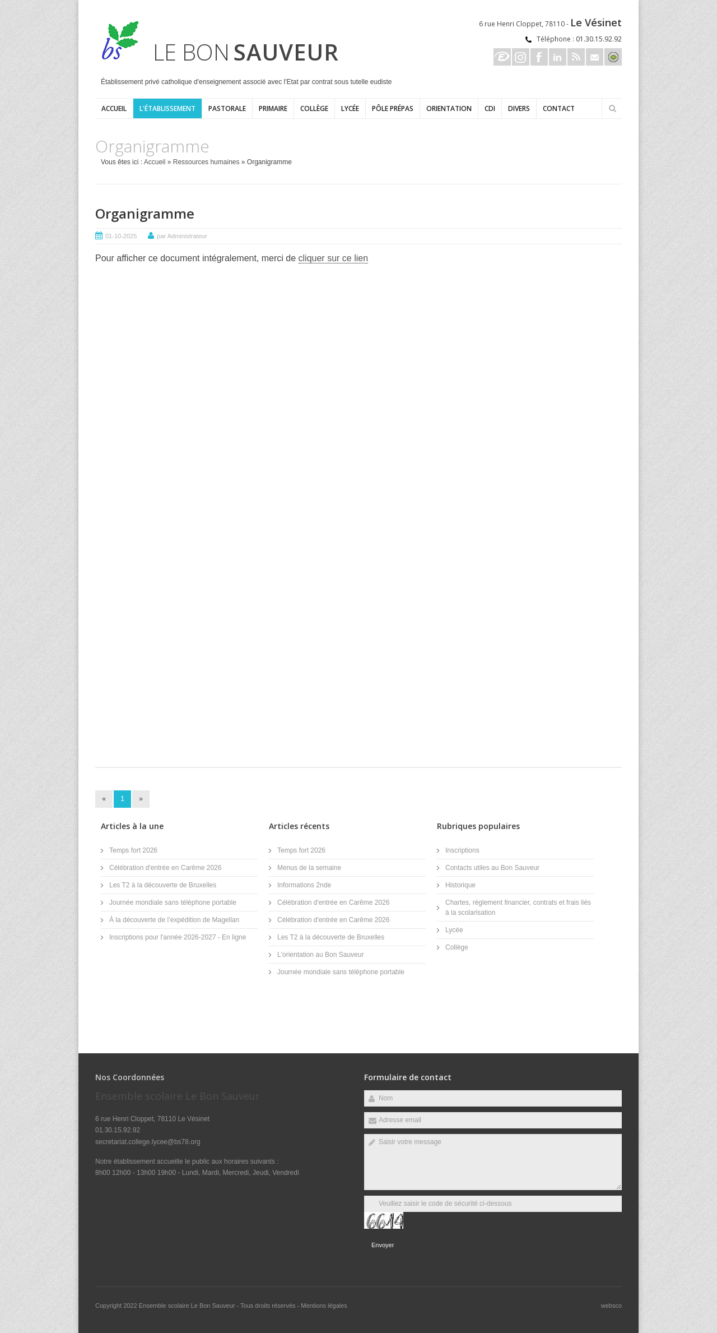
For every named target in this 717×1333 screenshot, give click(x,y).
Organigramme (144, 213)
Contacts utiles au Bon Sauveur (492, 868)
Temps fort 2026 (133, 850)
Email (594, 57)
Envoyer (382, 1245)
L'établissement (167, 108)
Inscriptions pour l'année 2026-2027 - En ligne (177, 937)
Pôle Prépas (392, 108)
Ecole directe (502, 57)
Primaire (273, 108)
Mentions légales (324, 1305)
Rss (576, 57)
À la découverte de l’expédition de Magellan (174, 920)
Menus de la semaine (309, 868)
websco (611, 1305)
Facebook (539, 57)
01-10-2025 (121, 236)
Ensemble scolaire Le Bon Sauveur (188, 1305)
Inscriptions (462, 850)
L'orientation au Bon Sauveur (320, 955)
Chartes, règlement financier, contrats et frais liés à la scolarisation (518, 908)
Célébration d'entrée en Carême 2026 (165, 868)
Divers (519, 108)
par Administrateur (182, 236)
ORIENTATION (449, 108)
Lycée (350, 108)
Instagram (520, 57)
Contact (559, 108)
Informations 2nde (304, 885)
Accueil (114, 108)
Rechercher (612, 108)
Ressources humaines (206, 162)
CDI (490, 108)
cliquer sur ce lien (334, 258)
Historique (460, 885)
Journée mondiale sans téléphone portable (172, 902)
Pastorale (227, 108)
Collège (314, 108)
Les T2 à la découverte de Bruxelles (162, 885)
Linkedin (557, 57)
